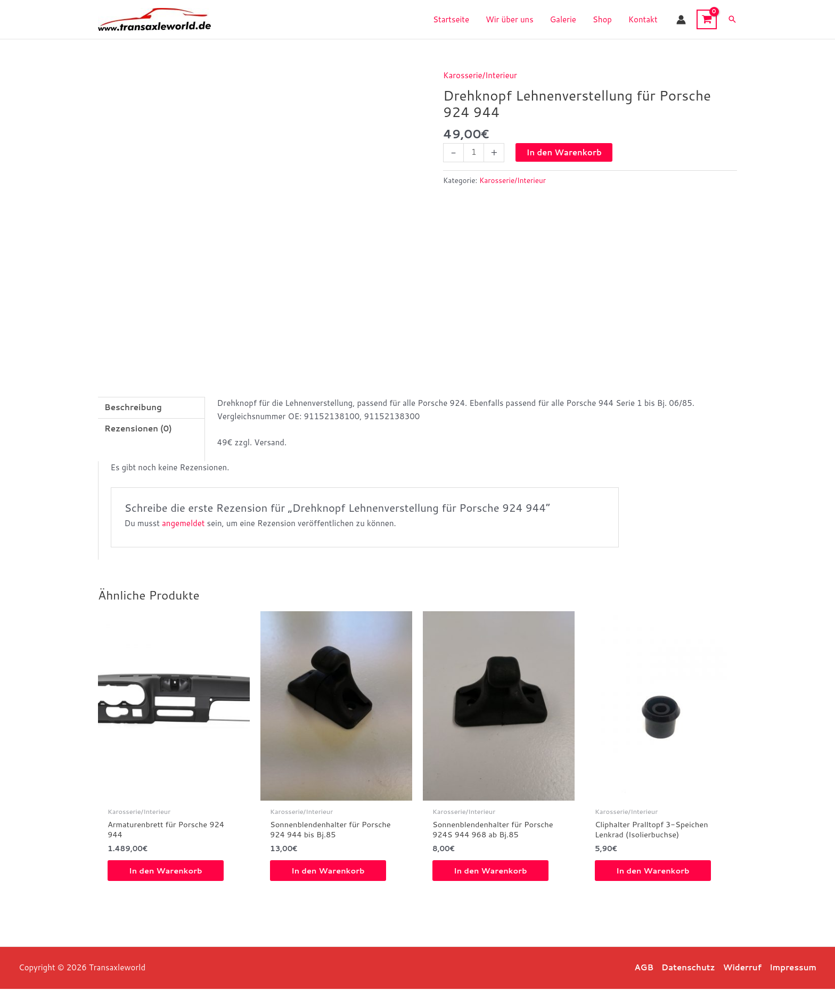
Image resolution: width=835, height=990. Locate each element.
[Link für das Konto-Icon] (681, 19)
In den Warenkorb (563, 152)
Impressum (792, 968)
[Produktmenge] (473, 152)
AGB (643, 968)
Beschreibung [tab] (133, 407)
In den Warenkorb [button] (166, 871)
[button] (732, 20)
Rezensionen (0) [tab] (138, 428)
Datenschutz (688, 968)
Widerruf (742, 968)
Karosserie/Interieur (480, 75)
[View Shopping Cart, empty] (707, 19)
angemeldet (183, 523)
